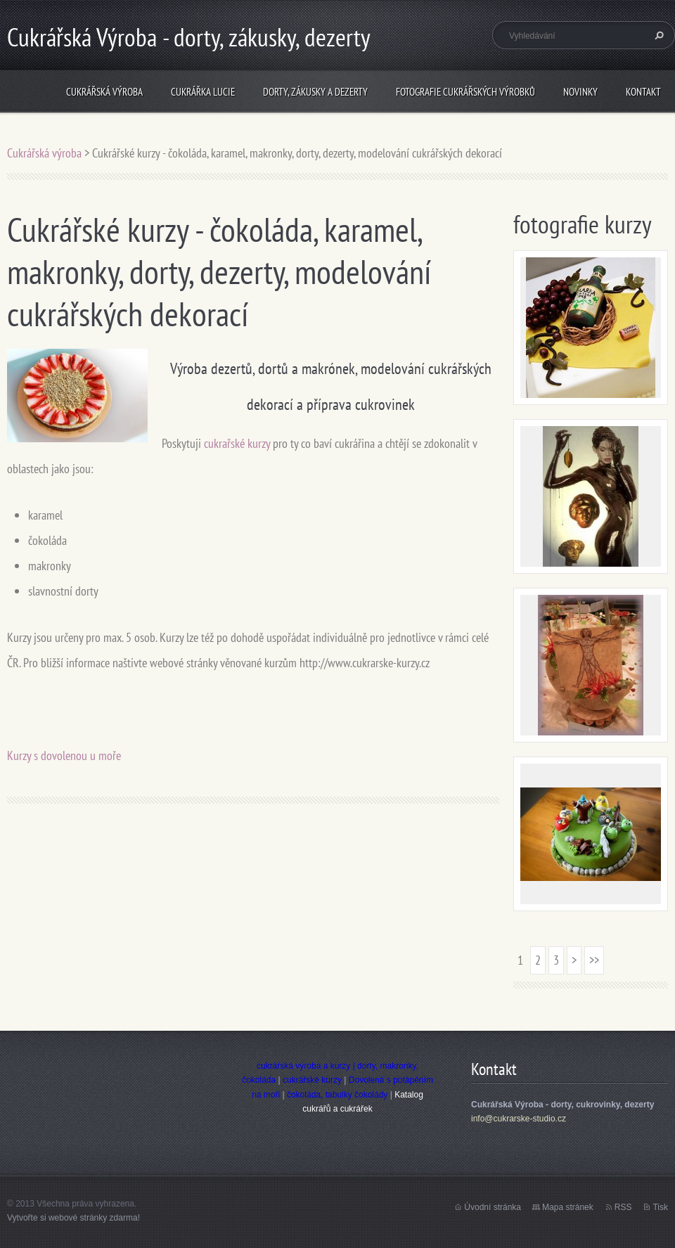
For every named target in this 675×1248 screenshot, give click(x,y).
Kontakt (643, 91)
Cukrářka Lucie (203, 91)
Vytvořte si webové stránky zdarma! (73, 1218)
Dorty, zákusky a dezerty (315, 91)
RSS (623, 1207)
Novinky (580, 91)
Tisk (660, 1207)
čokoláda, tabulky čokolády (337, 1095)
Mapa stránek (567, 1207)
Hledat (657, 35)
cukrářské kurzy (312, 1080)
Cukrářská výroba (104, 91)
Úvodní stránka (492, 1207)
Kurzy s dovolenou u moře (64, 755)
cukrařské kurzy (237, 443)
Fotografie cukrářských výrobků (465, 91)
